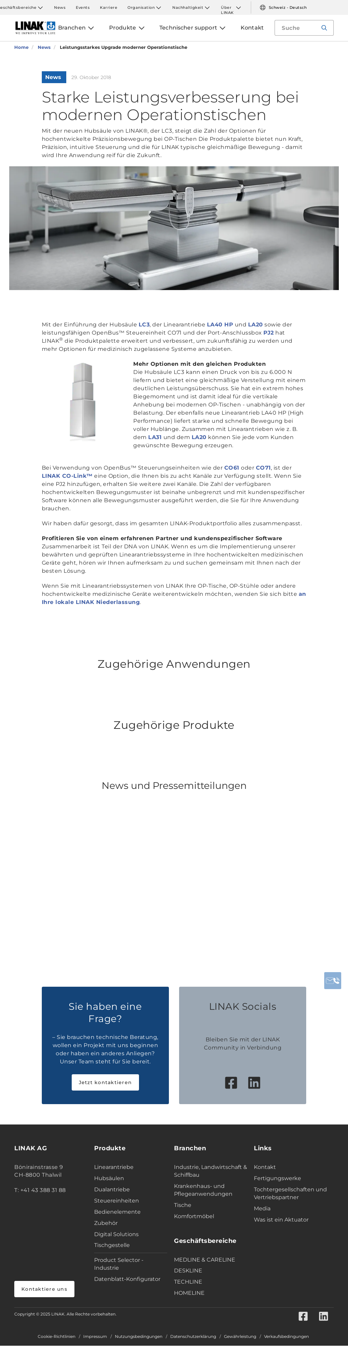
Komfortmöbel (194, 1216)
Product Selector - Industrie (118, 1264)
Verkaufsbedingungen (286, 1336)
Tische (182, 1205)
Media (262, 1208)
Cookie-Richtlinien (56, 1336)
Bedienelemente (117, 1212)
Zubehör (106, 1223)
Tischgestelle (112, 1245)
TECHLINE (188, 1282)
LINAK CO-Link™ (67, 476)
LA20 (255, 324)
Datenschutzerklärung (193, 1336)
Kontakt (265, 1167)
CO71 (263, 468)
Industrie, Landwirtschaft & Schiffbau (210, 1171)
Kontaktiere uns (44, 1289)
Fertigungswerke (277, 1178)
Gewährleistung (240, 1336)
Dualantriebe (112, 1189)
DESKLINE (188, 1270)
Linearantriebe (114, 1167)
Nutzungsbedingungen (138, 1336)
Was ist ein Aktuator (281, 1219)
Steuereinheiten (116, 1200)
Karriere (108, 7)
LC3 (144, 324)
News (60, 7)
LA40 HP (220, 324)
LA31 (155, 437)
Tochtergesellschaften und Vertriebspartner (290, 1193)
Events (83, 7)
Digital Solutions (116, 1234)
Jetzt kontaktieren (105, 1082)
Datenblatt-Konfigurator (127, 1279)
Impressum (95, 1336)
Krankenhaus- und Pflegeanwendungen (203, 1190)
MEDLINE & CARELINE (204, 1259)
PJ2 (268, 332)
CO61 (232, 468)
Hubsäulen (109, 1178)
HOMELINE (189, 1293)
